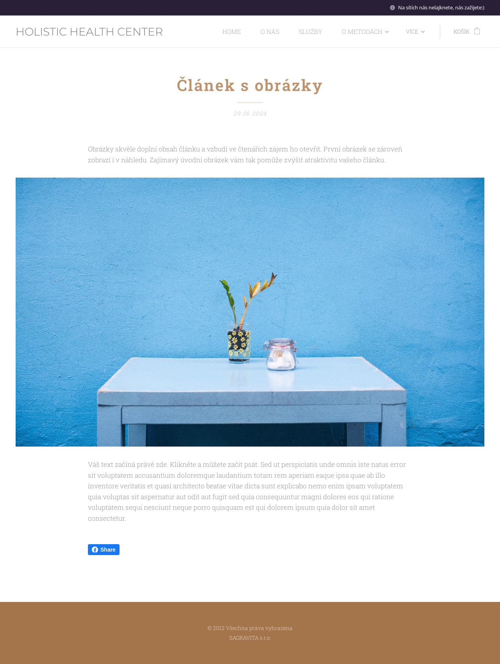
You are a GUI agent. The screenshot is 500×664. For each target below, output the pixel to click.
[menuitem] (201, 31)
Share (104, 550)
